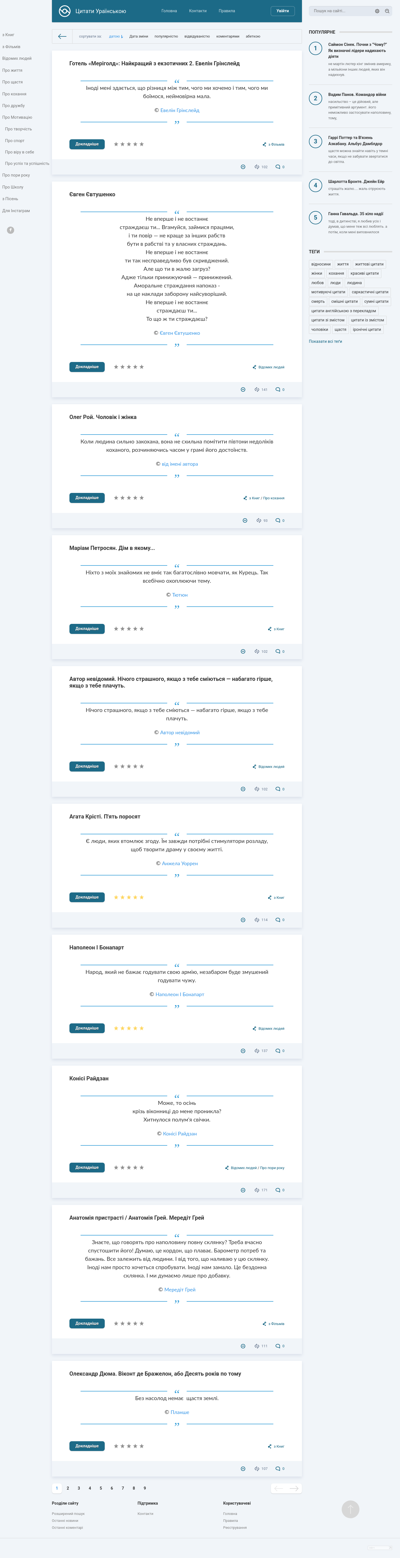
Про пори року (16, 186)
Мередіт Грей (180, 1289)
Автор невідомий (180, 732)
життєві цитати (369, 264)
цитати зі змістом (327, 320)
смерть (318, 301)
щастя (340, 329)
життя (343, 264)
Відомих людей (17, 59)
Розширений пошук (68, 1514)
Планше (180, 1412)
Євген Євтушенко (92, 194)
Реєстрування (235, 1527)
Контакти (198, 11)
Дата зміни (138, 36)
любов (317, 283)
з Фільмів (12, 47)
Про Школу (13, 199)
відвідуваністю (197, 36)
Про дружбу (14, 108)
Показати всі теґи (325, 341)
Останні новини (65, 1521)
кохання (336, 273)
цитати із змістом (367, 320)
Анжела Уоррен (180, 863)
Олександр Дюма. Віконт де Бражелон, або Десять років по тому (155, 1373)
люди (335, 283)
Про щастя (13, 84)
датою (114, 36)
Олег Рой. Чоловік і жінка (103, 417)
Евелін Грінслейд (180, 110)
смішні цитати (344, 301)
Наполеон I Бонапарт (96, 947)
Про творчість (19, 133)
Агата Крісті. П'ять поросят (105, 816)
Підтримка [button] (148, 1503)
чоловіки (319, 329)
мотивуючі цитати (328, 292)
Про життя (12, 72)
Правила (227, 11)
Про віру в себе (20, 156)
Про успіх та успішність (17, 171)
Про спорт (15, 145)
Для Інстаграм (16, 223)
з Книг (9, 35)
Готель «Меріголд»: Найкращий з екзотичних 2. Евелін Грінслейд (154, 63)
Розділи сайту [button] (65, 1503)
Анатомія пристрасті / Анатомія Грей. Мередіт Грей (136, 1217)
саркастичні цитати (370, 292)
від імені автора (180, 464)
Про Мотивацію (17, 120)
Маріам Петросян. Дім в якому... (112, 548)
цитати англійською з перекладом (343, 311)
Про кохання (14, 96)
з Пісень (10, 211)
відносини (321, 264)
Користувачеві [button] (237, 1503)
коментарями (227, 36)
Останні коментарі (67, 1527)
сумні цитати (376, 301)
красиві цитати (365, 273)
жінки (316, 273)
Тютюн (180, 595)
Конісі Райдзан (89, 1078)
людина (354, 283)
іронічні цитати (367, 329)
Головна (169, 11)
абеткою (253, 36)
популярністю (166, 36)
